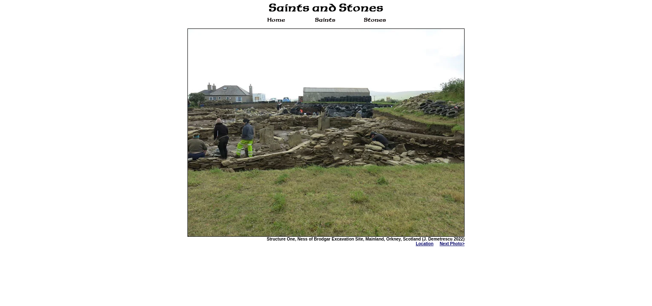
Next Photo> (452, 243)
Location (425, 243)
